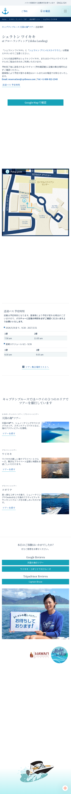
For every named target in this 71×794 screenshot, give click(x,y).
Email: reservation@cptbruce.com (18, 79)
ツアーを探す (8, 433)
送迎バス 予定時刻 (11, 84)
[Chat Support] (65, 788)
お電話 (45, 11)
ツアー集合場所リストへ (35, 366)
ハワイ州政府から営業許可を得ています (40, 3)
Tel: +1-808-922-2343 (47, 79)
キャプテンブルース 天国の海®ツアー (18, 26)
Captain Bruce (35, 581)
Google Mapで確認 (35, 102)
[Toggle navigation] (65, 11)
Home (4, 19)
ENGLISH (62, 2)
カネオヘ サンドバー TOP (18, 19)
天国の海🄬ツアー (35, 562)
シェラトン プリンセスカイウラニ (44, 50)
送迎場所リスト (34, 19)
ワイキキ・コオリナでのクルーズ (35, 569)
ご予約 (24, 11)
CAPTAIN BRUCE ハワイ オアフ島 (5, 11)
